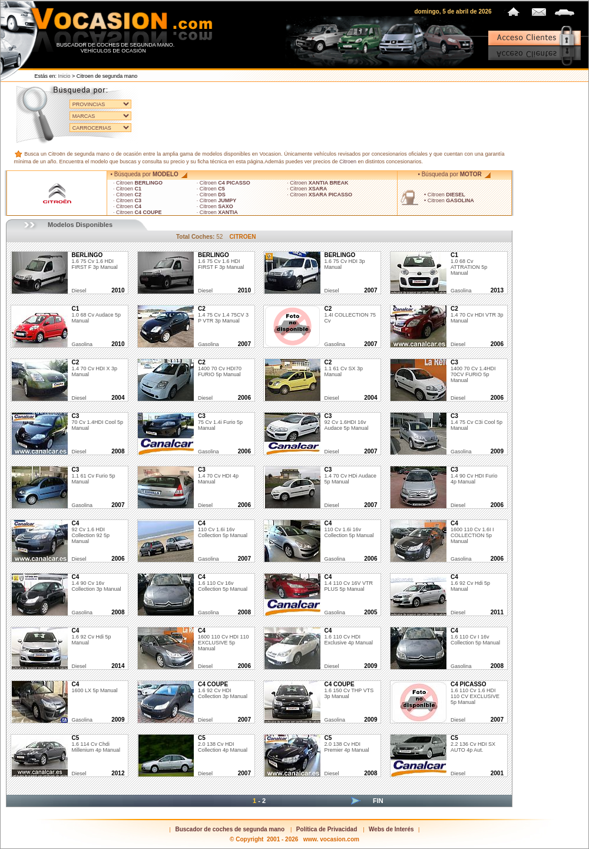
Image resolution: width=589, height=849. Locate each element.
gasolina (461, 291)
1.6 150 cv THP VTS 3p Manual (348, 690)
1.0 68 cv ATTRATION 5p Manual (469, 264)
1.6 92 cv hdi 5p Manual (470, 583)
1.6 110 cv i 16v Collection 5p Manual (475, 637)
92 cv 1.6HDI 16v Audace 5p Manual (346, 422)
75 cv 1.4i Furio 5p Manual (220, 422)
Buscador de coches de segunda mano (229, 829)
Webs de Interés (391, 829)
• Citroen (444, 195)
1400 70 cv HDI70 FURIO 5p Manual (219, 368)
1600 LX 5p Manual (94, 687)
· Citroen (138, 183)
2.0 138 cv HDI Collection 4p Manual (222, 744)
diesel (78, 291)
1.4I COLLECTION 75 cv (350, 315)
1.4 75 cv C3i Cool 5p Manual (476, 422)
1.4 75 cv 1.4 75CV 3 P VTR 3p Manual (223, 315)
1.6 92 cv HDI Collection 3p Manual (222, 690)
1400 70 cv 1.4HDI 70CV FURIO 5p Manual (473, 371)
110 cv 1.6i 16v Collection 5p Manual (222, 529)
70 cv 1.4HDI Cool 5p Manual (97, 422)
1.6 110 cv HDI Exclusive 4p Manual (348, 637)
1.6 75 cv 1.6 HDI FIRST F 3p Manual (94, 261)
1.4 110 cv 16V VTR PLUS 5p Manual (348, 583)
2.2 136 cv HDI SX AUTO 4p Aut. (473, 744)
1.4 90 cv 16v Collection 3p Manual (96, 583)
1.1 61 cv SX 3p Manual (343, 368)
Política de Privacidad (326, 829)
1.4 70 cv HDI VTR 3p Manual (477, 315)
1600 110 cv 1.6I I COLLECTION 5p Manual (472, 532)
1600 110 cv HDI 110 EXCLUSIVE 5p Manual (223, 639)
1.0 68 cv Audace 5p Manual (96, 315)
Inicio (64, 76)
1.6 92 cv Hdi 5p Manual (91, 637)
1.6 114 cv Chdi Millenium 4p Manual (95, 744)
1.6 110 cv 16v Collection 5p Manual (222, 583)
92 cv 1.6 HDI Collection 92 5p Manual (90, 532)
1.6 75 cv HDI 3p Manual (344, 261)
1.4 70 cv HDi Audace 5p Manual (350, 476)
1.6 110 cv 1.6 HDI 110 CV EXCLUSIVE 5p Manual (475, 693)
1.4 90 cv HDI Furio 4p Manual (474, 476)
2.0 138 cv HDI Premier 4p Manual (346, 744)
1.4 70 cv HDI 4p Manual (218, 476)
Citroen (347, 161)
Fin (378, 800)
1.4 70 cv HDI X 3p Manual (94, 368)
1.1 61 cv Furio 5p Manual (93, 476)
